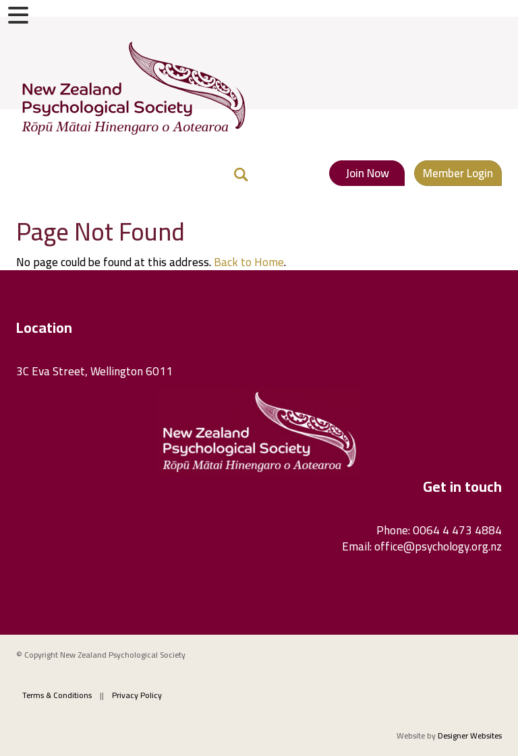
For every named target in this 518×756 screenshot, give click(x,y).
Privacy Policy (137, 695)
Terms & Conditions (57, 695)
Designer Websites (470, 735)
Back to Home (249, 262)
